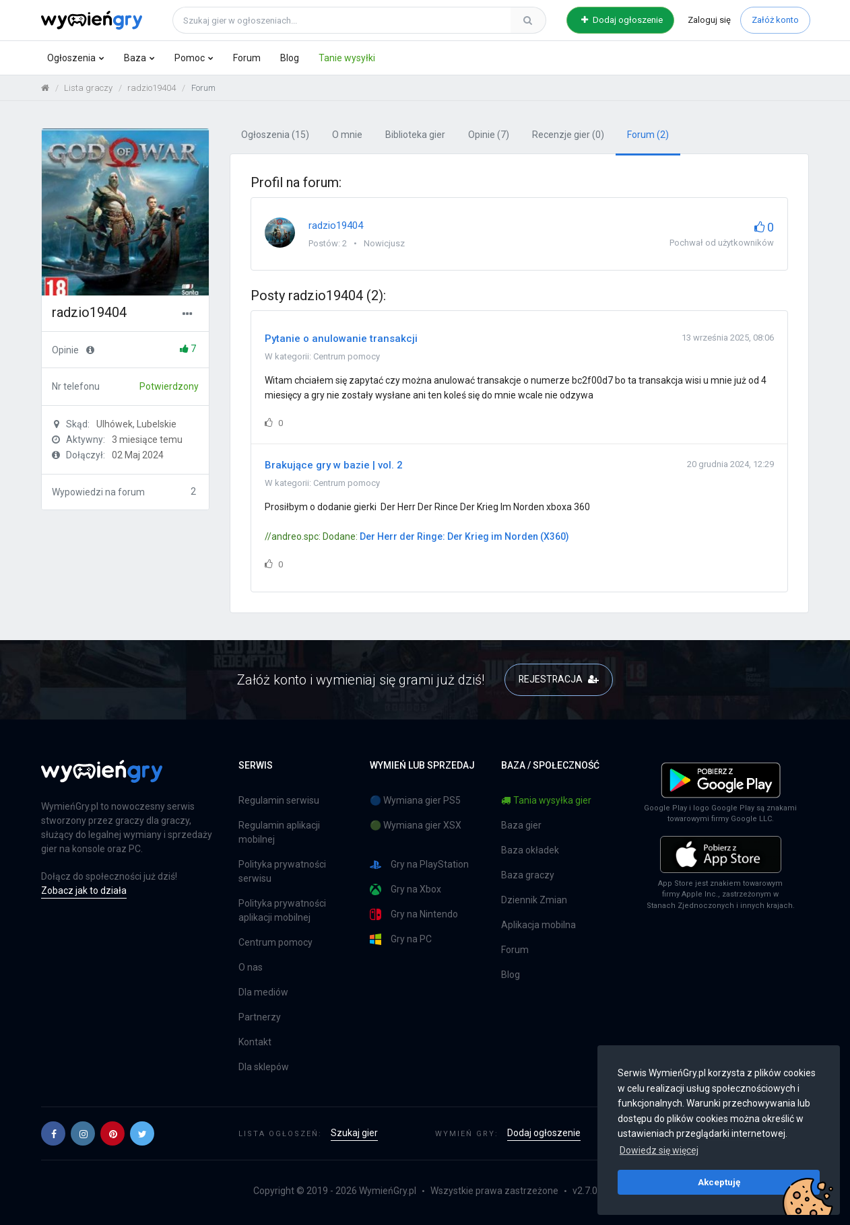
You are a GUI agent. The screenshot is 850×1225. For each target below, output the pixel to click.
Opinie (488, 135)
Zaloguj (709, 20)
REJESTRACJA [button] (558, 679)
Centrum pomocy (346, 356)
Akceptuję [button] (719, 1182)
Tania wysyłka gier (546, 800)
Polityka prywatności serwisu (282, 871)
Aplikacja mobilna (538, 924)
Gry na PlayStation (419, 864)
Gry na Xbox (405, 889)
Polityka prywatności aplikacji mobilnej (282, 910)
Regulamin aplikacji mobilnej (279, 832)
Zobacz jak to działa (84, 890)
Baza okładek (530, 850)
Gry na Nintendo (414, 914)
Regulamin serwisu (278, 800)
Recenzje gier (568, 135)
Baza (135, 58)
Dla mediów (263, 992)
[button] (53, 1133)
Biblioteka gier (415, 135)
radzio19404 (151, 88)
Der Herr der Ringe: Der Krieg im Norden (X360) (464, 537)
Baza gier (521, 825)
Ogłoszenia (71, 58)
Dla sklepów (263, 1066)
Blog (289, 58)
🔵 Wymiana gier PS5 (415, 800)
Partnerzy (259, 1017)
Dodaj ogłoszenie (622, 20)
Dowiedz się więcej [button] (659, 1150)
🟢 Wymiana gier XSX (415, 825)
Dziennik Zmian (534, 900)
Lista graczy (88, 88)
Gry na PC (401, 939)
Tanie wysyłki (347, 58)
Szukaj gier (354, 1132)
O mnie (347, 135)
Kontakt (254, 1042)
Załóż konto (775, 20)
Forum (247, 58)
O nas (250, 967)
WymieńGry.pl (387, 1190)
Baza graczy (527, 875)
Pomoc (189, 58)
